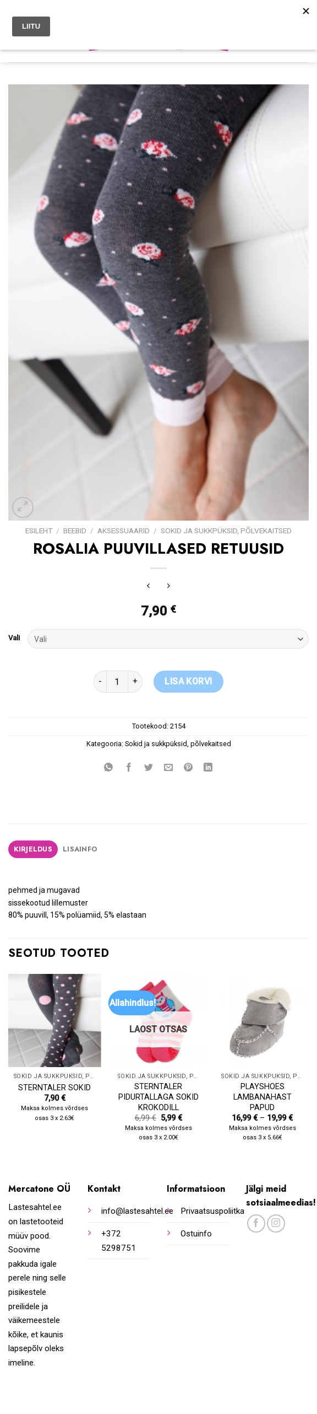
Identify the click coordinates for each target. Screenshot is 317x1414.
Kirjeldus (33, 849)
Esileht (38, 530)
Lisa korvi (188, 681)
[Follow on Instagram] (276, 1223)
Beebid (74, 530)
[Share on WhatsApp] (109, 768)
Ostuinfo (196, 1234)
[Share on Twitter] (148, 768)
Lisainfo (80, 849)
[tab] (33, 849)
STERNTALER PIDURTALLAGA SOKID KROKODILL (158, 1097)
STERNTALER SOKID (54, 1087)
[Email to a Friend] (169, 768)
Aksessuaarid (123, 530)
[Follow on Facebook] (256, 1223)
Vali (14, 638)
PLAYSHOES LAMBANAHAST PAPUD (262, 1097)
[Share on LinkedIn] (208, 768)
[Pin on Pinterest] (188, 768)
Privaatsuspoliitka (212, 1211)
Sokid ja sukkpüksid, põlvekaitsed (226, 530)
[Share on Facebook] (128, 768)
